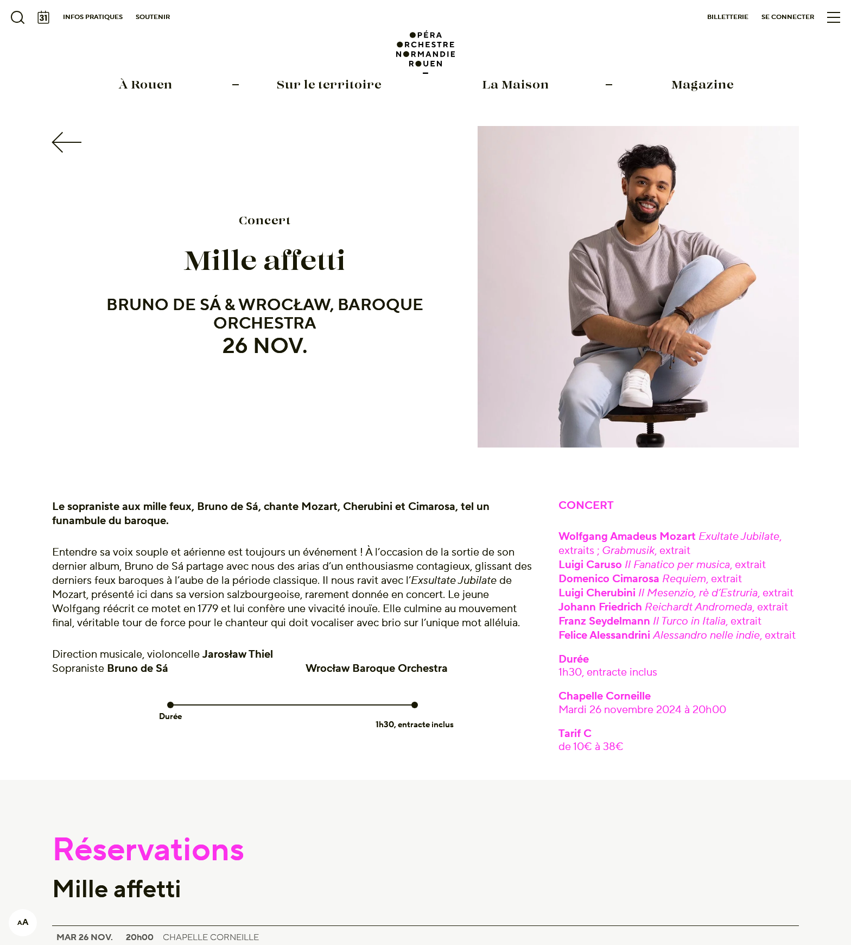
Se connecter (787, 17)
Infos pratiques (93, 17)
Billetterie (727, 17)
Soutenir (153, 17)
